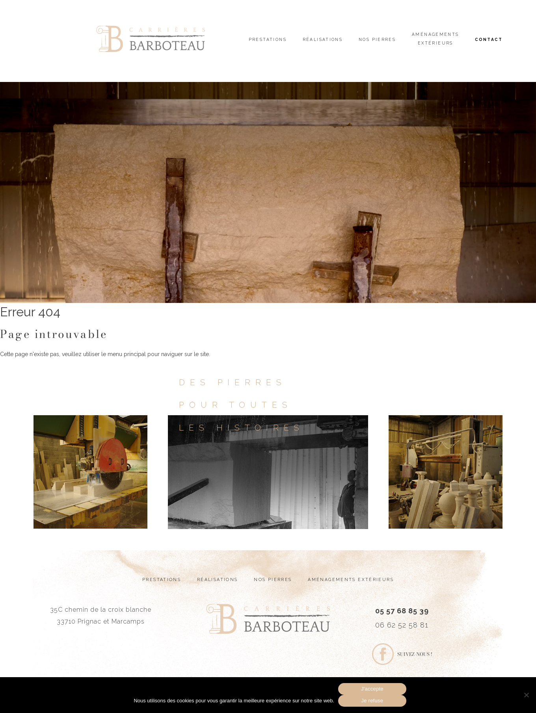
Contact (488, 39)
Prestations (268, 39)
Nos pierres (377, 39)
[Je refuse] (526, 695)
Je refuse (372, 701)
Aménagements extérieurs (435, 38)
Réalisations (323, 39)
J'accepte (372, 689)
